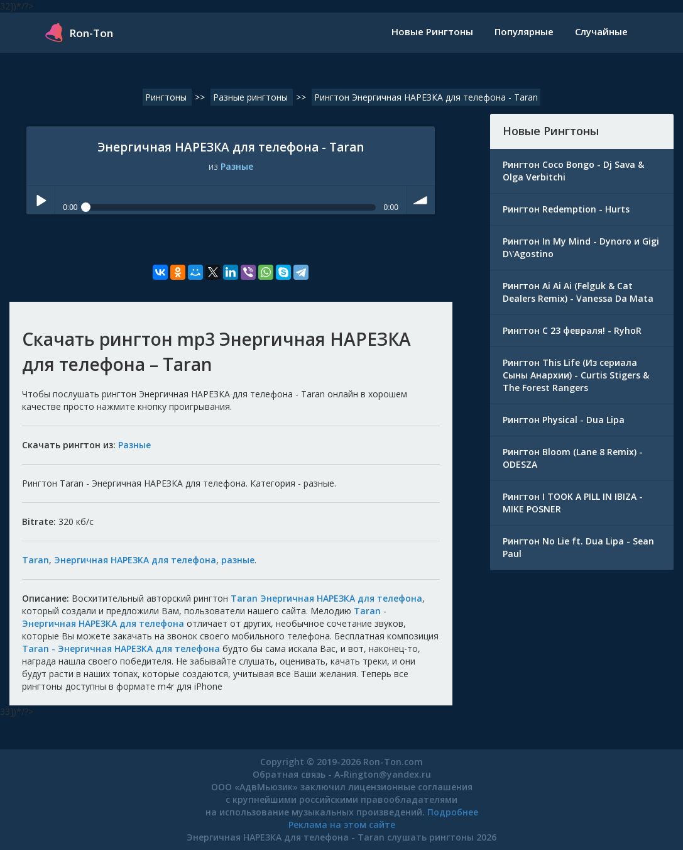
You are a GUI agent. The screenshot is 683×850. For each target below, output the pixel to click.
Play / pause (40, 200)
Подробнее (452, 812)
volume (421, 200)
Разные (237, 166)
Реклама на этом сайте (341, 825)
